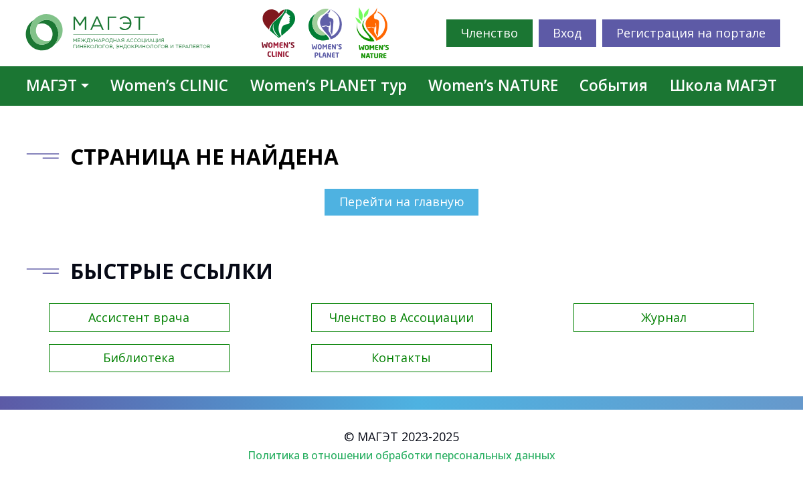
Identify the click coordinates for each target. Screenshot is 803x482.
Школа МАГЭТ (723, 85)
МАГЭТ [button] (51, 85)
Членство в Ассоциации (401, 317)
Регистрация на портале (691, 33)
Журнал (664, 317)
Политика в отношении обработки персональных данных (401, 455)
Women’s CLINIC (169, 85)
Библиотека (139, 357)
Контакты (401, 357)
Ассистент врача (138, 317)
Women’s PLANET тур (328, 85)
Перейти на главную (401, 201)
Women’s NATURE (493, 85)
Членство (489, 33)
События (613, 85)
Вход (567, 33)
